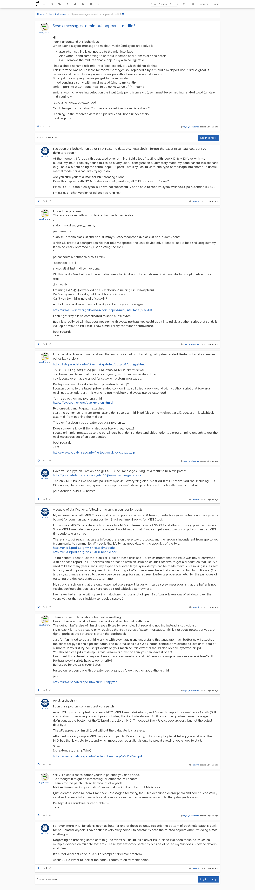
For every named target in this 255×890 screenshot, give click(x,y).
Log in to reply (208, 138)
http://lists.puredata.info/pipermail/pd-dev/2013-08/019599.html (99, 364)
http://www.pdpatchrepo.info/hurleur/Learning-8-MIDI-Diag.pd (97, 756)
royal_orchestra (46, 33)
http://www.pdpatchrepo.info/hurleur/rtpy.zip (85, 682)
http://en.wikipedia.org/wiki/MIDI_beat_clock (84, 552)
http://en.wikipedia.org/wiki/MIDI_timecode (84, 547)
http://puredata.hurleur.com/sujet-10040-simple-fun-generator (97, 475)
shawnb (44, 156)
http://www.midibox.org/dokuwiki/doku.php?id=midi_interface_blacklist (102, 310)
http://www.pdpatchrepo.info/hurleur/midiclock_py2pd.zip (94, 452)
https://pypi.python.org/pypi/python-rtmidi (83, 402)
